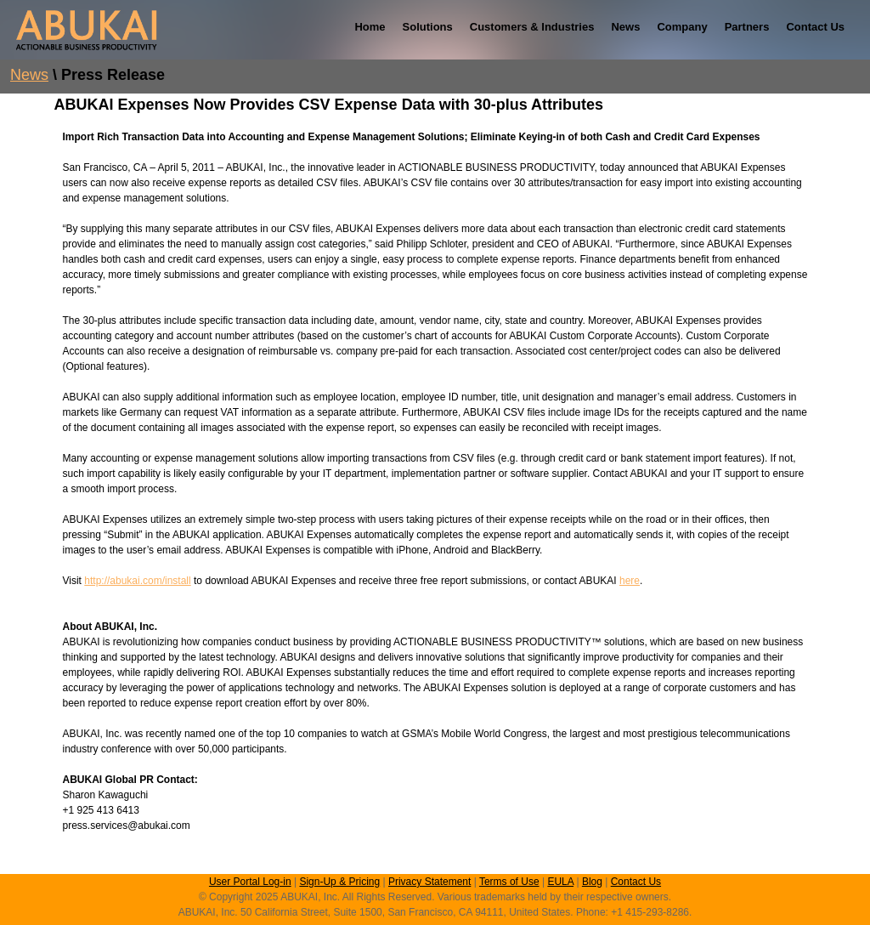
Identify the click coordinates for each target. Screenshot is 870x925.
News (625, 26)
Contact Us (815, 26)
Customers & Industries (532, 26)
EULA (560, 882)
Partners (747, 26)
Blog (592, 882)
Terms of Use (509, 882)
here (629, 581)
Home (369, 26)
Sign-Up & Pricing (339, 882)
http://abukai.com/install (137, 581)
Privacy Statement (429, 882)
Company (682, 26)
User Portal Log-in (250, 882)
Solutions (428, 26)
